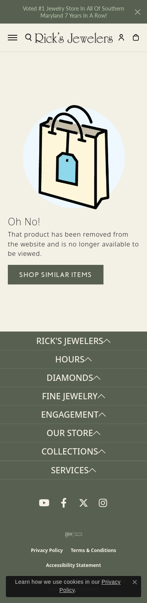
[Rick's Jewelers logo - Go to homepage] (73, 37)
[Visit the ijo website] (73, 534)
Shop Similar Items (55, 275)
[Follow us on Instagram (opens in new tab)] (103, 503)
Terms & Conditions (93, 550)
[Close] (137, 12)
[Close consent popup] (134, 582)
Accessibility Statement (73, 565)
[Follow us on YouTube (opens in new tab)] (44, 503)
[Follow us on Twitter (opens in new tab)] (83, 503)
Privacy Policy (47, 550)
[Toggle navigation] (12, 37)
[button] (28, 37)
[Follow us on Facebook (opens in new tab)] (64, 503)
